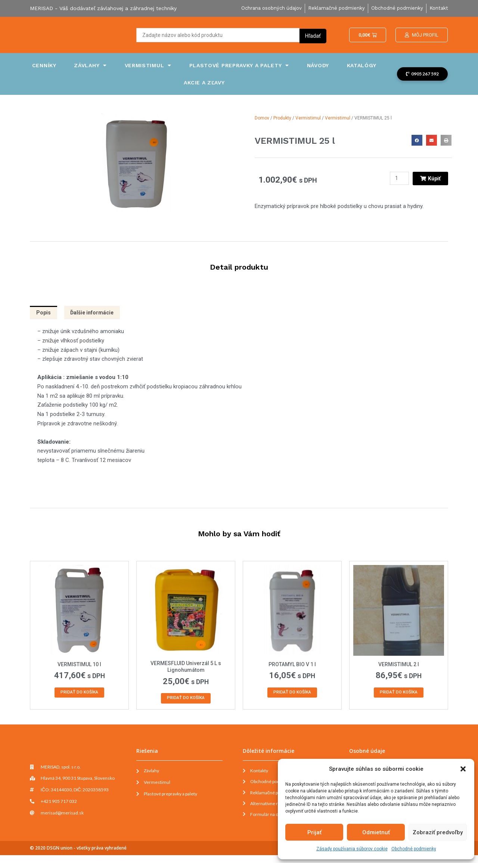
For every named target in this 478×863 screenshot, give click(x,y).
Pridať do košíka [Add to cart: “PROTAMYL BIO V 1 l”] (292, 695)
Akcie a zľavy (204, 83)
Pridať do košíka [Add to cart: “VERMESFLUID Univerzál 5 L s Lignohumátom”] (186, 701)
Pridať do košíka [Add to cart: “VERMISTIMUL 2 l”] (399, 695)
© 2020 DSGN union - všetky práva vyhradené (78, 856)
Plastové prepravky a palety (239, 65)
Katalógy (362, 65)
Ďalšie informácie (95, 313)
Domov (262, 118)
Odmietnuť (376, 832)
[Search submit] (312, 35)
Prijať (314, 832)
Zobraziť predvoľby (438, 832)
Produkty (282, 118)
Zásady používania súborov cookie (352, 848)
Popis (44, 313)
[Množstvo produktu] (398, 178)
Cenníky (44, 65)
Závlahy (90, 65)
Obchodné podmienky (413, 848)
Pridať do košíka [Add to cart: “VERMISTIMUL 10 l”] (79, 695)
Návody (318, 65)
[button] (463, 769)
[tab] (44, 313)
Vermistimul (148, 65)
